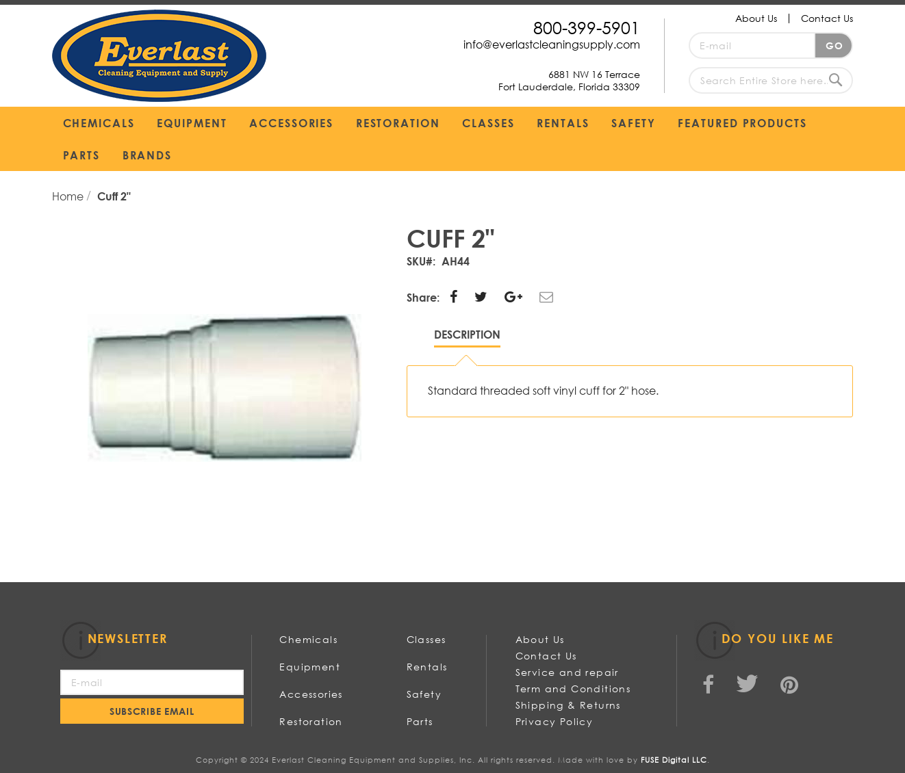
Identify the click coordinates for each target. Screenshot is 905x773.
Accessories (310, 693)
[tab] (467, 338)
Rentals (427, 666)
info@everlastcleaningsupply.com (551, 44)
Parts (420, 721)
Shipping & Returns (568, 704)
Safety (424, 693)
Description (467, 334)
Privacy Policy (554, 721)
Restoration (310, 721)
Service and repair (567, 672)
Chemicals (308, 639)
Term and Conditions (573, 688)
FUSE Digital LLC (674, 760)
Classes (426, 639)
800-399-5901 (586, 27)
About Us (756, 18)
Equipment (309, 666)
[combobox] (771, 80)
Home (69, 196)
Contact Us (827, 18)
